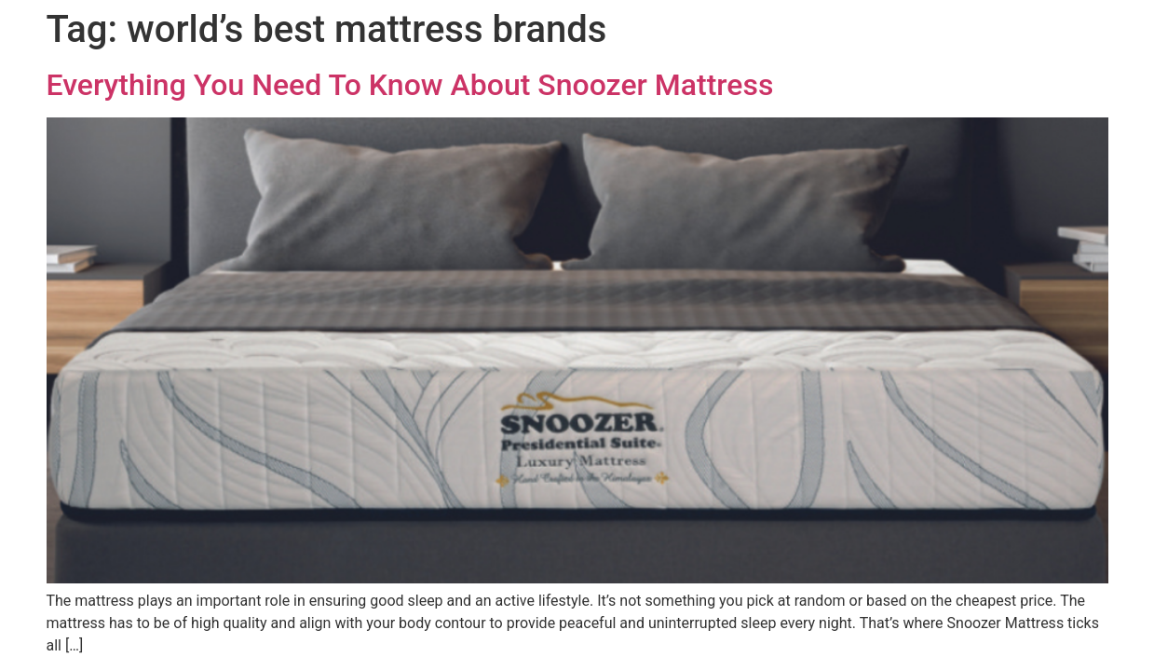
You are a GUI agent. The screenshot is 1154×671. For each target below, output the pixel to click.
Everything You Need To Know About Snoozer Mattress (410, 85)
